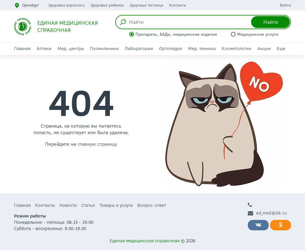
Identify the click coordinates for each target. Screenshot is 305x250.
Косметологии (236, 48)
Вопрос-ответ (151, 205)
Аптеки (44, 48)
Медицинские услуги (257, 34)
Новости (68, 205)
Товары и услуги (116, 205)
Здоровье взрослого (66, 5)
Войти (285, 5)
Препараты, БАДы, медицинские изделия (176, 34)
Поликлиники (104, 48)
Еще (281, 48)
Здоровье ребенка (107, 5)
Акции (264, 48)
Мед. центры (70, 48)
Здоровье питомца (146, 5)
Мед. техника (202, 48)
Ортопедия (170, 48)
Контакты (177, 5)
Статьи (88, 205)
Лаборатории (139, 48)
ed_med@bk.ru (267, 213)
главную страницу (97, 144)
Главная (22, 48)
